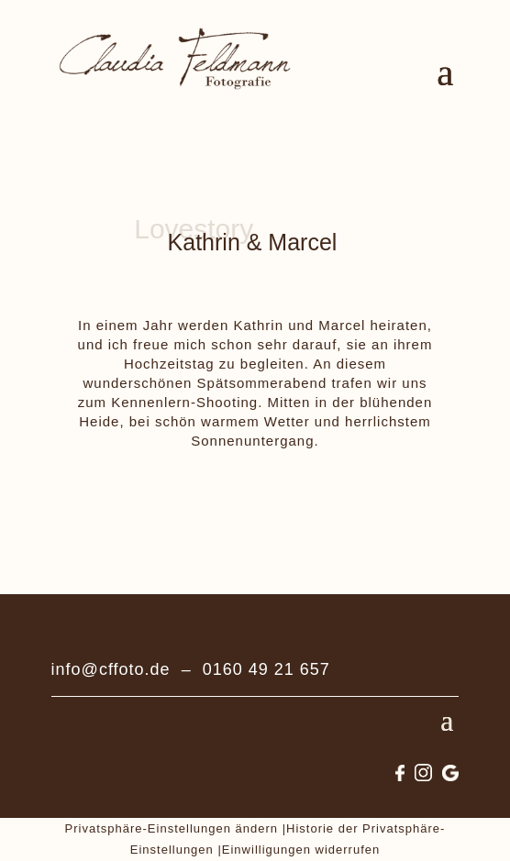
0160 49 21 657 (266, 669)
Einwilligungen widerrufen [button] (301, 849)
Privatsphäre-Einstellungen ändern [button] (171, 828)
